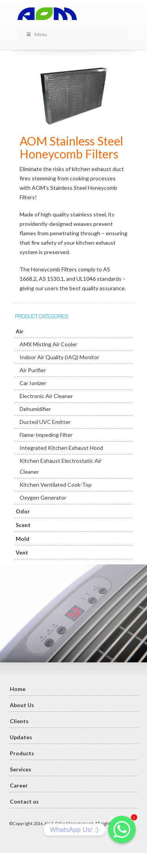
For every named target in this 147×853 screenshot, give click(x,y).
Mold (22, 538)
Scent (23, 525)
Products (22, 753)
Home (17, 689)
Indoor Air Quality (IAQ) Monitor (59, 357)
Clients (19, 721)
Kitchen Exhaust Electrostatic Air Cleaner (61, 466)
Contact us (24, 801)
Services (20, 769)
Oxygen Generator (43, 497)
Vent (22, 552)
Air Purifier (33, 370)
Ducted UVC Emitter (45, 421)
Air (20, 331)
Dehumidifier (35, 409)
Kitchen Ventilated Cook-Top (56, 484)
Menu (36, 34)
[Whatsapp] (122, 829)
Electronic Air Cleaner (46, 396)
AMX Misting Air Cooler (48, 344)
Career (19, 785)
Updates (21, 737)
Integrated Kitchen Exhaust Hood (61, 447)
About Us (22, 705)
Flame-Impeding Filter (46, 434)
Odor (23, 511)
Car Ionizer (33, 383)
